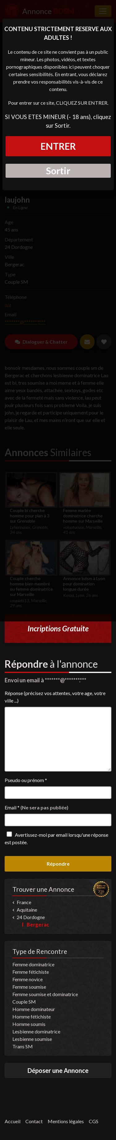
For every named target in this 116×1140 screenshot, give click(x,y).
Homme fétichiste (31, 1016)
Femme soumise (29, 987)
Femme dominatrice (33, 964)
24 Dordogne (31, 917)
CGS (93, 1121)
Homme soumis (28, 1024)
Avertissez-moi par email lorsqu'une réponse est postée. (56, 838)
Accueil (12, 1121)
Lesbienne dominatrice (36, 1031)
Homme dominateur (33, 1009)
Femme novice (27, 979)
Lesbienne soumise (32, 1039)
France (24, 902)
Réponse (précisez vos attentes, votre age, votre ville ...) (55, 696)
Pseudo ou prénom (26, 780)
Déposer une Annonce (58, 1070)
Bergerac (38, 924)
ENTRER (58, 146)
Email (36, 807)
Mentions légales (66, 1121)
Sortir (58, 170)
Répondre (58, 864)
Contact (34, 1121)
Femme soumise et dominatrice (45, 994)
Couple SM (24, 1002)
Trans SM (22, 1046)
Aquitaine (27, 910)
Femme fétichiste (30, 972)
